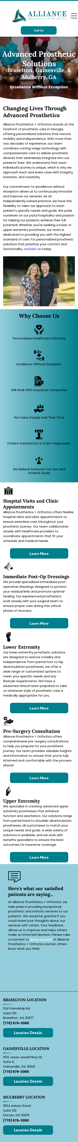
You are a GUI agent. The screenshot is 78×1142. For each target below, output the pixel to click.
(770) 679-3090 (16, 1023)
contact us (32, 249)
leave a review (41, 939)
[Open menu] (74, 16)
